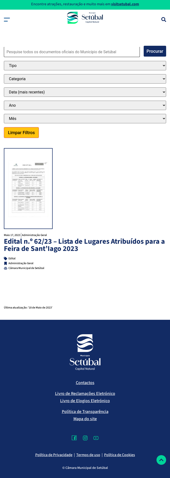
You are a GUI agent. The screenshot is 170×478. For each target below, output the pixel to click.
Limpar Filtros (21, 132)
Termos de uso (88, 455)
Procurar (155, 51)
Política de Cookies (119, 455)
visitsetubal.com (125, 4)
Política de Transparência (85, 412)
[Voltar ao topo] (161, 460)
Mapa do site (85, 419)
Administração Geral (34, 235)
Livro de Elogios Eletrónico (85, 401)
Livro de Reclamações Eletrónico (85, 394)
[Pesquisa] (163, 19)
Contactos (85, 383)
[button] (7, 20)
